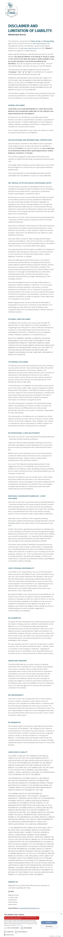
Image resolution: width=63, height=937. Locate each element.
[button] (21, 935)
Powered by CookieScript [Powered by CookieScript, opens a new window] (55, 936)
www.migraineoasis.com (41, 43)
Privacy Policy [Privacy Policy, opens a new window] (19, 925)
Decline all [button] (49, 926)
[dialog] (31, 924)
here (9, 529)
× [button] (61, 913)
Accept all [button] (49, 922)
